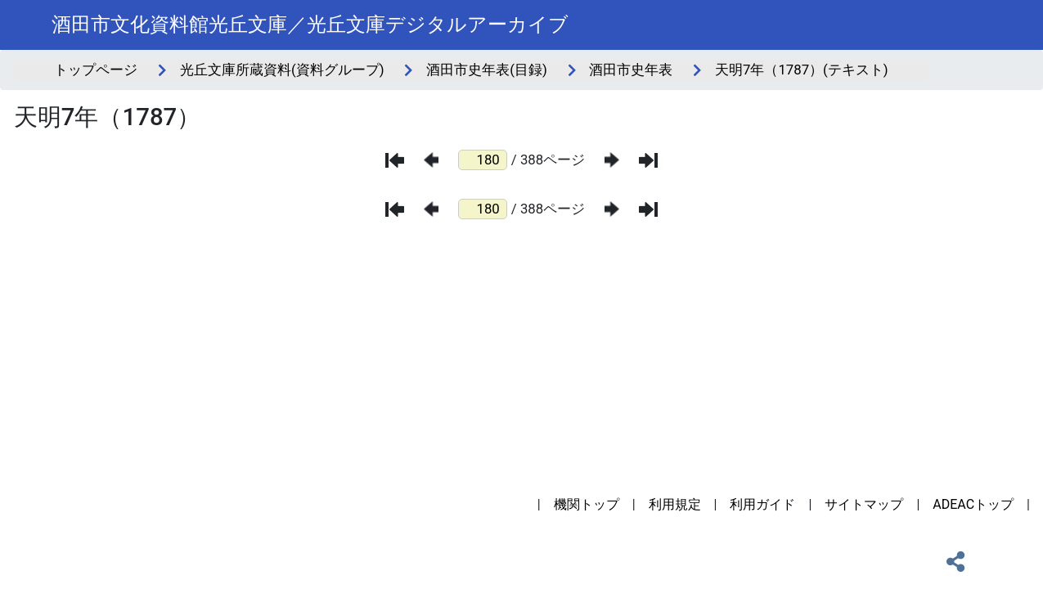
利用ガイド (762, 504)
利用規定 (675, 504)
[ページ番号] (482, 160)
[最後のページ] (648, 160)
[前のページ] (431, 160)
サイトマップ (864, 504)
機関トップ (586, 504)
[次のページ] (612, 160)
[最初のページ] (394, 160)
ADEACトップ (973, 504)
